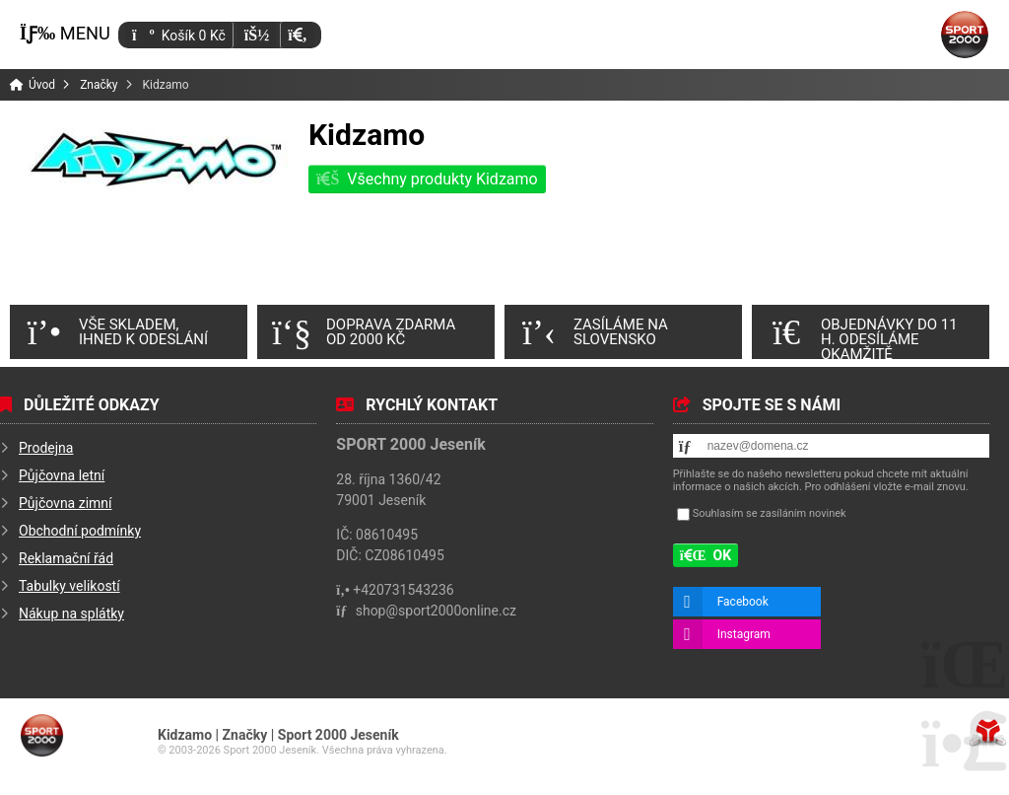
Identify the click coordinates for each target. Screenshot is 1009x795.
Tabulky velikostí (69, 586)
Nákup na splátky (71, 613)
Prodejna (46, 448)
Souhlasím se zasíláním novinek (769, 513)
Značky (98, 85)
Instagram (744, 634)
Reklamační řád (66, 558)
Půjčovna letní (61, 475)
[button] (297, 35)
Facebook (743, 602)
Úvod (964, 34)
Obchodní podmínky (80, 531)
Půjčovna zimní (65, 503)
